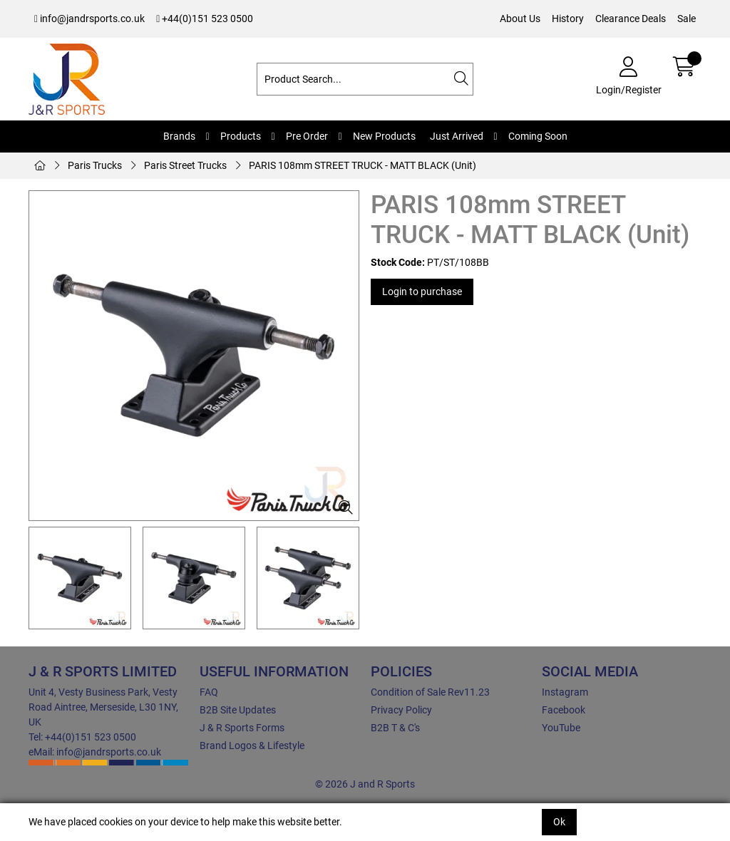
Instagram (565, 692)
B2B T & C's (395, 727)
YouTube (561, 727)
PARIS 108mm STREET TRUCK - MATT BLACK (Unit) (362, 165)
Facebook (563, 710)
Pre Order (307, 136)
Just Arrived (456, 136)
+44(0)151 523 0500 (204, 18)
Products (240, 136)
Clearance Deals (630, 18)
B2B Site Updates (238, 710)
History (568, 18)
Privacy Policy (401, 710)
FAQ (209, 692)
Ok (559, 821)
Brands (179, 136)
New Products (384, 136)
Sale (686, 18)
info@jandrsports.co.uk (89, 18)
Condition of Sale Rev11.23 (430, 692)
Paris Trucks (95, 165)
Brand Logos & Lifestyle (252, 745)
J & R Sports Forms (242, 727)
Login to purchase (422, 291)
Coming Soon (537, 136)
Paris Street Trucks (185, 165)
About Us (520, 18)
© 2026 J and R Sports (365, 784)
